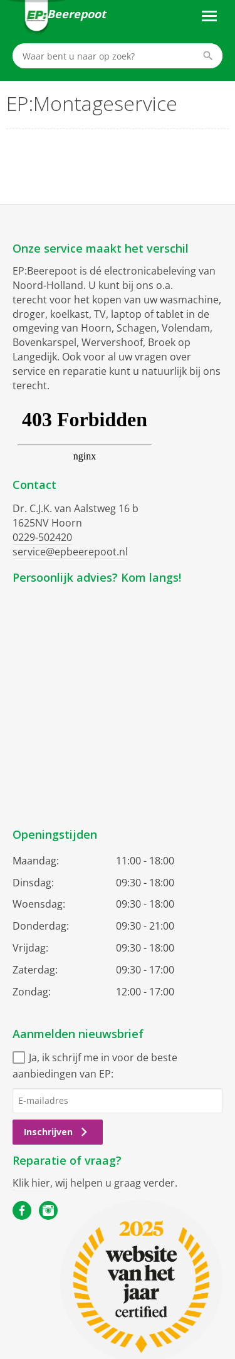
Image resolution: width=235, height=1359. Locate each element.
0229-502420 (42, 537)
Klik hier (31, 1183)
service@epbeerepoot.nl (70, 552)
